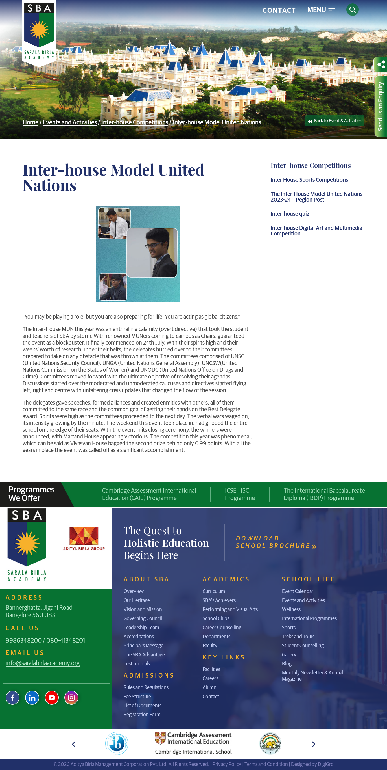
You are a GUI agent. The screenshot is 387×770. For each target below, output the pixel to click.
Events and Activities (70, 123)
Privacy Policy (227, 764)
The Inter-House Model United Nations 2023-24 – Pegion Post (316, 197)
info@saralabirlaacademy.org (43, 663)
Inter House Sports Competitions (309, 180)
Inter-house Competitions (134, 123)
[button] (73, 744)
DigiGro (326, 764)
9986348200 (24, 641)
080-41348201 (65, 641)
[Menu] (331, 10)
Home (30, 123)
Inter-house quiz (290, 214)
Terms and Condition (266, 764)
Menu (316, 10)
